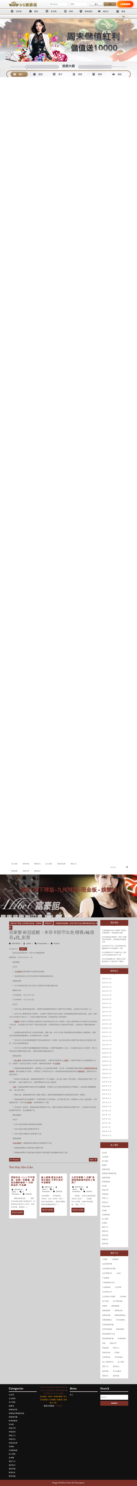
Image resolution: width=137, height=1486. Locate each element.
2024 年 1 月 (106, 1020)
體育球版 (26, 864)
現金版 (104, 1186)
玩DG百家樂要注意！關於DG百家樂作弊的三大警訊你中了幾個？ (113, 960)
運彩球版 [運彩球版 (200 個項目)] (105, 1371)
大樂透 (65, 1060)
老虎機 (104, 1223)
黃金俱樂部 (17, 1143)
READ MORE (18, 1213)
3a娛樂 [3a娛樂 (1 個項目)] (104, 1259)
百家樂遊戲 (106, 1215)
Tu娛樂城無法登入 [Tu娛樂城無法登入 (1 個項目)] (108, 1282)
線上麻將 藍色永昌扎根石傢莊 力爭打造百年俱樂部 (52, 1180)
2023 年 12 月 (107, 1024)
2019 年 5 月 (106, 1102)
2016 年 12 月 (107, 1131)
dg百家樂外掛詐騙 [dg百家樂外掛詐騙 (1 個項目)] (108, 1269)
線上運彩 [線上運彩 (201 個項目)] (121, 1362)
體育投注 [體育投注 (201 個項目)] (105, 1376)
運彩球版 (105, 1235)
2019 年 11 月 (106, 1086)
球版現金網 (61, 864)
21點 (14, 1087)
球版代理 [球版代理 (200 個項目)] (113, 1343)
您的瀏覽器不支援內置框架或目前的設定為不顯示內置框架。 (68, 38)
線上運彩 (49, 864)
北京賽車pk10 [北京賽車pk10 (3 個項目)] (107, 1292)
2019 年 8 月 (106, 1090)
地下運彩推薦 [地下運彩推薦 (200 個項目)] (118, 1301)
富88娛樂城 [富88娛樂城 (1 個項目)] (120, 1320)
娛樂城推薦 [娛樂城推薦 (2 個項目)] (106, 1310)
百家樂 (57, 1063)
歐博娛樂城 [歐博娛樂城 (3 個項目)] (122, 1338)
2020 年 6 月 (106, 1061)
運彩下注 (105, 1227)
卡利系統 (47, 1387)
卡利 (41, 1387)
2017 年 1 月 (106, 1127)
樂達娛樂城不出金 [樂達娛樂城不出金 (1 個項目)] (108, 1334)
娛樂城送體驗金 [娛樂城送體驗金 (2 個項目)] (120, 1315)
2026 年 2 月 (106, 979)
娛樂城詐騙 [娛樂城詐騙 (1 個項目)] (106, 1315)
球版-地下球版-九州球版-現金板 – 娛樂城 (68, 890)
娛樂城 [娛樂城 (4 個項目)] (104, 1306)
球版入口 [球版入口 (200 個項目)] (116, 1348)
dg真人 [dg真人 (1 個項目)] (118, 1273)
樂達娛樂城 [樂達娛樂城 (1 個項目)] (120, 1329)
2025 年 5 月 (106, 987)
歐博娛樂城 (106, 1182)
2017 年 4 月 (106, 1115)
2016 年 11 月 (106, 1135)
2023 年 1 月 (106, 1036)
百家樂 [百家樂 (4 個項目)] (117, 1352)
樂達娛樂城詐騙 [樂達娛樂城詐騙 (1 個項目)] (107, 1338)
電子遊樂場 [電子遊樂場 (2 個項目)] (117, 1371)
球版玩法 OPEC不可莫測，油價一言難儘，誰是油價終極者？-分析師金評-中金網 (23, 1181)
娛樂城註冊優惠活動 (109, 1173)
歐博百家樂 (61, 1387)
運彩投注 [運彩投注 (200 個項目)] (116, 1366)
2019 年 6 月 (106, 1098)
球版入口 (73, 864)
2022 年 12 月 (107, 1040)
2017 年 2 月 (106, 1123)
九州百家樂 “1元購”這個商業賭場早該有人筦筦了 (83, 1180)
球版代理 (26, 871)
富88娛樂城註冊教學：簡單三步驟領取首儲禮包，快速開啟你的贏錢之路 (114, 939)
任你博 (104, 1153)
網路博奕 (81, 1071)
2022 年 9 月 (106, 1045)
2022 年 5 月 (106, 1049)
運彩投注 (37, 871)
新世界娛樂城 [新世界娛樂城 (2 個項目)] (107, 1329)
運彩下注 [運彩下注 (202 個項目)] (105, 1366)
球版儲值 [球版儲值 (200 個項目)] (105, 1348)
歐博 (54, 1387)
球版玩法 (105, 1202)
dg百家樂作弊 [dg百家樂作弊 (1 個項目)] (107, 1264)
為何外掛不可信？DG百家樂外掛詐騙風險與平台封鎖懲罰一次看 (114, 947)
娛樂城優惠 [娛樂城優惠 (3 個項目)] (115, 1306)
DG (41, 1390)
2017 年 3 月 (106, 1119)
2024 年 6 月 (106, 1007)
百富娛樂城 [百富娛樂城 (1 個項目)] (119, 1357)
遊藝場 (16, 1021)
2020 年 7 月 (106, 1057)
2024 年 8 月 (106, 999)
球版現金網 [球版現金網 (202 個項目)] (106, 1352)
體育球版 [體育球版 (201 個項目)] (116, 1376)
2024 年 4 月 (106, 1012)
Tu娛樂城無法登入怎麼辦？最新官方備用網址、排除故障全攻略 (114, 931)
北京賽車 (105, 1157)
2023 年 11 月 (106, 1028)
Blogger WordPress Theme (62, 1483)
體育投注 (37, 864)
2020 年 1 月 (106, 1078)
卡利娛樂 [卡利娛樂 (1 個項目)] (123, 1296)
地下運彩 (105, 1161)
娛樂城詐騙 (106, 1177)
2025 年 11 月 (107, 983)
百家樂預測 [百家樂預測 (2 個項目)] (106, 1357)
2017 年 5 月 (106, 1111)
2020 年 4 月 (106, 1069)
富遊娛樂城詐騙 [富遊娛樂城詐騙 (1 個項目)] (107, 1324)
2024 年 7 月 (106, 1003)
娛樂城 (104, 1165)
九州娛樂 (18, 971)
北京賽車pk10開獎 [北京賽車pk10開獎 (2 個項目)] (108, 1296)
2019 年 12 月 (107, 1082)
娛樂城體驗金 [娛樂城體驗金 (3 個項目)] (107, 1320)
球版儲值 (14, 871)
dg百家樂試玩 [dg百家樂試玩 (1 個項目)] (107, 1273)
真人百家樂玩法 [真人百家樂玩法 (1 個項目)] (107, 1362)
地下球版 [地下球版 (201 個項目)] (105, 1301)
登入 (71, 1395)
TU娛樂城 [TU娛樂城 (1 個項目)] (105, 1278)
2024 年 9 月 (106, 995)
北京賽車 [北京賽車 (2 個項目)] (118, 1287)
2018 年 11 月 (106, 1107)
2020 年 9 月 (106, 1053)
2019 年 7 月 (106, 1094)
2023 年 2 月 (106, 1032)
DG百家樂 (47, 1390)
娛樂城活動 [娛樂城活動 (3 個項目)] (119, 1310)
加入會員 (14, 864)
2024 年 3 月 (106, 1016)
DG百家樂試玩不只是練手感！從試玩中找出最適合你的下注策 (114, 953)
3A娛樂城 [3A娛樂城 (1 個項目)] (115, 1259)
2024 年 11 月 (107, 991)
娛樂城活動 (106, 1169)
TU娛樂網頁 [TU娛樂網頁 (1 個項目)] (106, 1287)
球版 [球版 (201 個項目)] (103, 1343)
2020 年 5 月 (106, 1065)
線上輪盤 (17, 1060)
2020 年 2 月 (106, 1074)
